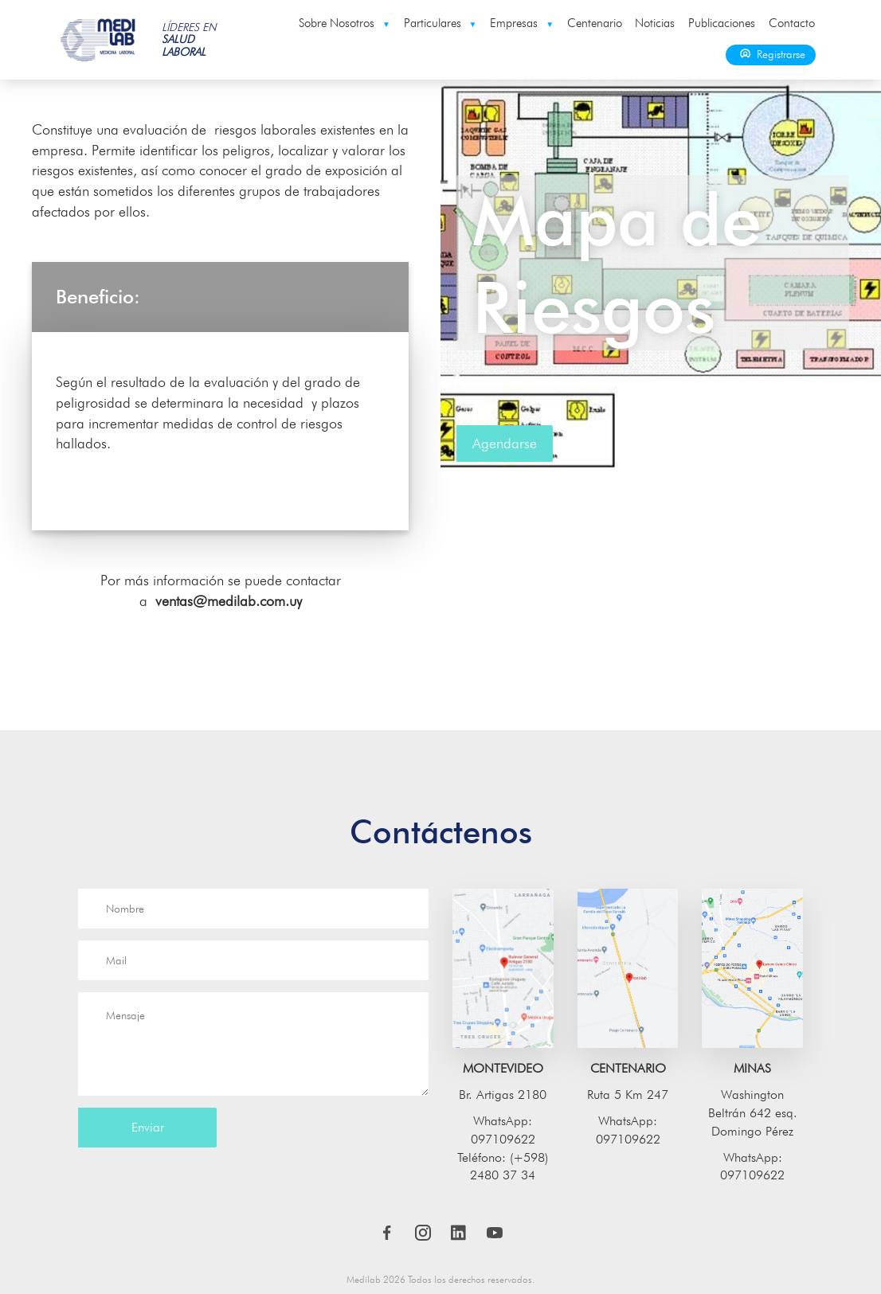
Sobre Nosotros (344, 23)
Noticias (655, 23)
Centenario (594, 23)
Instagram (423, 1233)
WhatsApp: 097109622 (503, 1130)
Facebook (387, 1233)
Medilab (99, 40)
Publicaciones (721, 23)
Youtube (495, 1233)
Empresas (522, 23)
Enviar (147, 1127)
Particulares (440, 23)
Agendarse (504, 443)
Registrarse (771, 54)
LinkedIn (459, 1233)
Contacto (792, 23)
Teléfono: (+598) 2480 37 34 (502, 1166)
